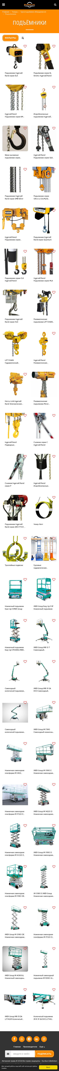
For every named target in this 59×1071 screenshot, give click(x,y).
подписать (44, 1053)
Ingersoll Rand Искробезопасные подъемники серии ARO (43, 484)
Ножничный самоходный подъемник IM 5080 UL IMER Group (44, 977)
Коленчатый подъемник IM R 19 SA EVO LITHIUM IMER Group (43, 1018)
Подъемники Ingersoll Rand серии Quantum (43, 238)
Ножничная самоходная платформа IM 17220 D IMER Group (43, 936)
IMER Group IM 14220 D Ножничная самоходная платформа (43, 813)
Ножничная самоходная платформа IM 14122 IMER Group (14, 772)
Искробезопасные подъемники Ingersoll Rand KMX (42, 115)
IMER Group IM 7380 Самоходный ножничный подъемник (44, 731)
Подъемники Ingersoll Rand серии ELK (13, 74)
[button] (3, 5)
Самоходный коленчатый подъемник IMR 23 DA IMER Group (14, 731)
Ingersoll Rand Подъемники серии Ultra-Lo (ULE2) (12, 238)
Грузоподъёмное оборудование (33, 12)
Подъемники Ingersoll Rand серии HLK (13, 320)
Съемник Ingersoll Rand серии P (14, 484)
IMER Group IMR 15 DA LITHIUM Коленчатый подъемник (13, 1018)
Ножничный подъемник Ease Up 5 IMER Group (14, 607)
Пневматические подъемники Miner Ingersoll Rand (41, 402)
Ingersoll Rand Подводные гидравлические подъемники (11, 443)
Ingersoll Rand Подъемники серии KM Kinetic (14, 115)
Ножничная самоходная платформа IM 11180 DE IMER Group (14, 895)
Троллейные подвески (14, 565)
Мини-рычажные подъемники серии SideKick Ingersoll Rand (14, 156)
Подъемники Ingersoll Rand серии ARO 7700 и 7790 (15, 525)
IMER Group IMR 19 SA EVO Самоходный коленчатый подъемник (43, 689)
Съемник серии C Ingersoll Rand (41, 443)
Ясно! (48, 1067)
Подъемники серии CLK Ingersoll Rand (14, 279)
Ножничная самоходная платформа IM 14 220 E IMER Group (14, 854)
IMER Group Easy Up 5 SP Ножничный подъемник (43, 607)
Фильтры (10, 37)
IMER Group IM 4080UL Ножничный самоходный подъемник (15, 977)
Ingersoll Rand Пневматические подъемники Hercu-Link (43, 361)
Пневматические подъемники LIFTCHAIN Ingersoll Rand (43, 320)
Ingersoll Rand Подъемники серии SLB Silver (43, 156)
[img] (15, 56)
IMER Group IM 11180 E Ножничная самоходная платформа (43, 772)
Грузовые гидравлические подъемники (40, 566)
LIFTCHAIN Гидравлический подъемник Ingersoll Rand (13, 361)
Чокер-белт (38, 524)
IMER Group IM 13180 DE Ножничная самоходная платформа (14, 936)
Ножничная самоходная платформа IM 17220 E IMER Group (14, 813)
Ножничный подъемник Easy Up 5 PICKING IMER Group (14, 648)
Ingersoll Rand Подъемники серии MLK (43, 279)
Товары (15, 12)
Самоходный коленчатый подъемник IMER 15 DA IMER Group (14, 689)
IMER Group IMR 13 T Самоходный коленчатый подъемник (43, 648)
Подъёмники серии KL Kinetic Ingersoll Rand (42, 74)
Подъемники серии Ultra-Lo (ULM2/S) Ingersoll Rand (41, 197)
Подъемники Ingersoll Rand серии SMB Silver (14, 197)
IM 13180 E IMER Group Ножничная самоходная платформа (43, 895)
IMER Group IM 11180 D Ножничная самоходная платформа (43, 854)
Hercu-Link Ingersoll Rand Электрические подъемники (13, 402)
